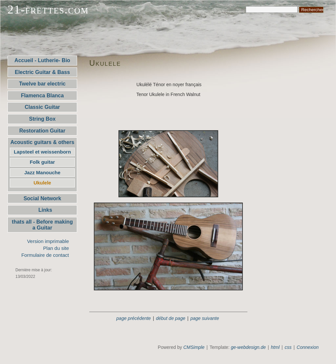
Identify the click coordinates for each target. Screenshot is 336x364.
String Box (42, 119)
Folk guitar (42, 162)
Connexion (308, 347)
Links (42, 210)
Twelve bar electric (42, 83)
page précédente (133, 318)
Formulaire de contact (45, 255)
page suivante (204, 318)
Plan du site (56, 248)
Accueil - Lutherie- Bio (42, 60)
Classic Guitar (42, 107)
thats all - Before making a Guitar (42, 225)
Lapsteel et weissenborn (42, 152)
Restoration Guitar (42, 130)
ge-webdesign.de (248, 347)
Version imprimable (48, 241)
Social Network (42, 198)
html (275, 347)
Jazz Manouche (42, 172)
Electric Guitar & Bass (42, 72)
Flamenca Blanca (42, 95)
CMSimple (194, 347)
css (288, 347)
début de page (170, 318)
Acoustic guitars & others (42, 142)
